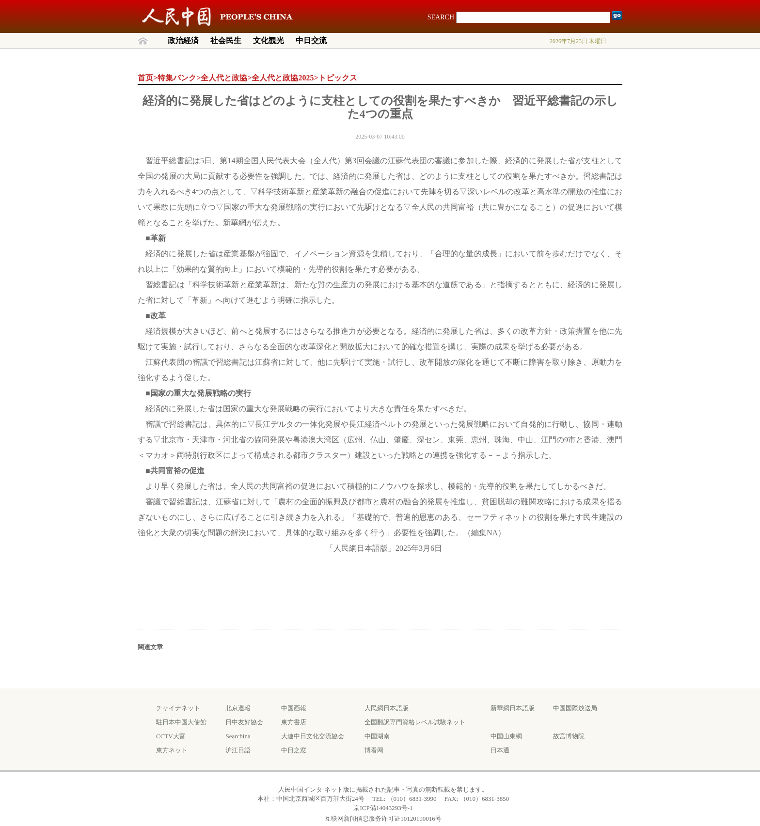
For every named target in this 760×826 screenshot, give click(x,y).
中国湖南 (377, 736)
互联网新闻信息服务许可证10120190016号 (383, 818)
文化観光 (268, 40)
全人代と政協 (224, 78)
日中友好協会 (244, 722)
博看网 (373, 750)
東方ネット (172, 750)
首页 (145, 78)
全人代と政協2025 (283, 78)
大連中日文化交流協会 (312, 736)
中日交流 (311, 40)
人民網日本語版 (386, 708)
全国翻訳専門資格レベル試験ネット (414, 722)
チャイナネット (178, 708)
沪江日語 (238, 750)
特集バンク (177, 78)
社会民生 (225, 40)
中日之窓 (293, 750)
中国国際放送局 (575, 708)
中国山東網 (506, 736)
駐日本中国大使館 (181, 722)
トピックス (337, 78)
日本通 (500, 750)
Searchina (237, 736)
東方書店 (293, 722)
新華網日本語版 (513, 708)
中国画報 (293, 708)
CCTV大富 (171, 736)
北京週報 (238, 708)
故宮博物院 (569, 736)
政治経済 (183, 40)
